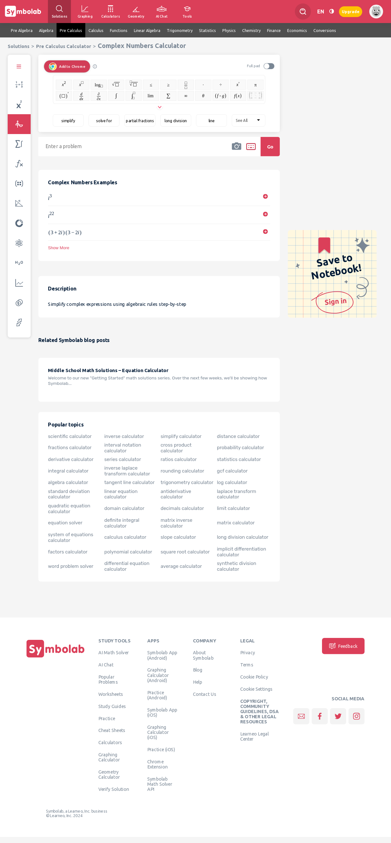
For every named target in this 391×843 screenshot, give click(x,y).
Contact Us (204, 693)
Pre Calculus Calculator (63, 46)
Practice (106, 718)
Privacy (247, 652)
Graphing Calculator (109, 757)
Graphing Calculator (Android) (158, 675)
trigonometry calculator (187, 482)
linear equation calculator (120, 494)
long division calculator (242, 537)
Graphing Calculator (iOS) (158, 732)
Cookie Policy (254, 676)
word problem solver (70, 566)
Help (197, 681)
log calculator (232, 482)
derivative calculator (70, 459)
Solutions (18, 46)
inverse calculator (124, 436)
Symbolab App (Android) (162, 655)
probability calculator (240, 447)
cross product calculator (176, 447)
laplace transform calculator (236, 494)
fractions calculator (69, 447)
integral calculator (68, 471)
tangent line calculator (129, 482)
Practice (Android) (157, 695)
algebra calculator (68, 482)
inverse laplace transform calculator (127, 471)
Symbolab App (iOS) (162, 712)
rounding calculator (182, 471)
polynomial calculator (128, 552)
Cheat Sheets (112, 730)
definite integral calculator (121, 523)
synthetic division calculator (236, 566)
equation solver (65, 523)
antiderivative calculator (176, 494)
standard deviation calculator (69, 494)
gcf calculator (232, 471)
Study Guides (112, 706)
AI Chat (106, 664)
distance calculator (238, 436)
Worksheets (110, 693)
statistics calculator (239, 459)
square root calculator (185, 552)
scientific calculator (70, 436)
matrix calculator (236, 523)
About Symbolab (203, 655)
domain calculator (124, 508)
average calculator (181, 566)
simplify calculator (181, 436)
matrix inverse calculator (176, 523)
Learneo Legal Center (254, 736)
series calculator (122, 459)
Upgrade (350, 11)
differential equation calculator (126, 566)
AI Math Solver (113, 652)
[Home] (56, 657)
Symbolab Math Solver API (159, 784)
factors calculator (68, 552)
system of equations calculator (70, 537)
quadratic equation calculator (69, 508)
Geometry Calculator (109, 774)
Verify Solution (113, 788)
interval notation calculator (122, 447)
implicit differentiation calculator (241, 552)
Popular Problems (108, 679)
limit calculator (233, 508)
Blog (198, 669)
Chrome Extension (157, 764)
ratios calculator (179, 459)
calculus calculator (125, 537)
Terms (246, 664)
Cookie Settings (256, 688)
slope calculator (178, 537)
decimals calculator (182, 508)
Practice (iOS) (161, 749)
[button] (236, 150)
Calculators (110, 742)
